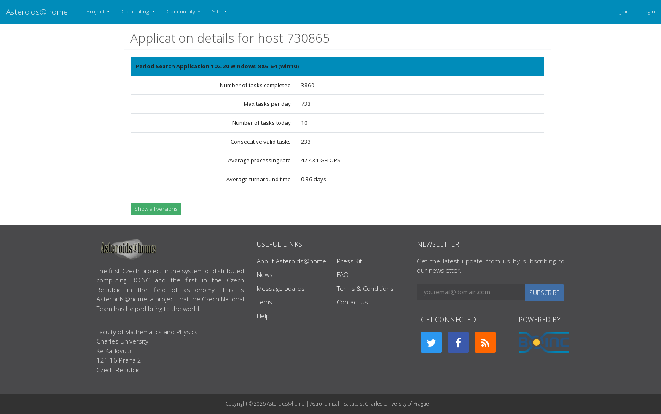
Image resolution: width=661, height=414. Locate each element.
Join (624, 11)
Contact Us (352, 302)
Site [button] (217, 11)
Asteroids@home (37, 11)
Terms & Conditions (365, 288)
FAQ (343, 274)
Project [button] (96, 11)
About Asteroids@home (291, 261)
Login (648, 11)
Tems (264, 302)
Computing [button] (135, 11)
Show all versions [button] (155, 208)
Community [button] (181, 11)
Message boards (281, 288)
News (265, 274)
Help (263, 316)
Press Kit (349, 261)
